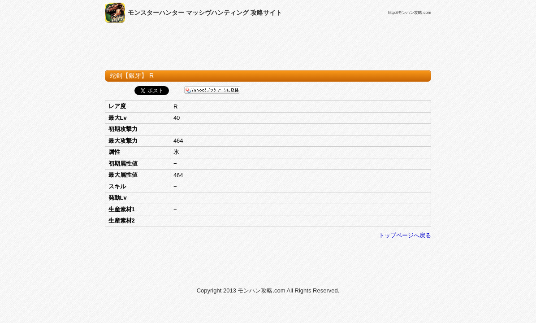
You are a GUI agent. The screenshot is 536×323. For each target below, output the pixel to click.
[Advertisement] (268, 48)
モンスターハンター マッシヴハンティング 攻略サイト (205, 12)
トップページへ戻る (405, 235)
